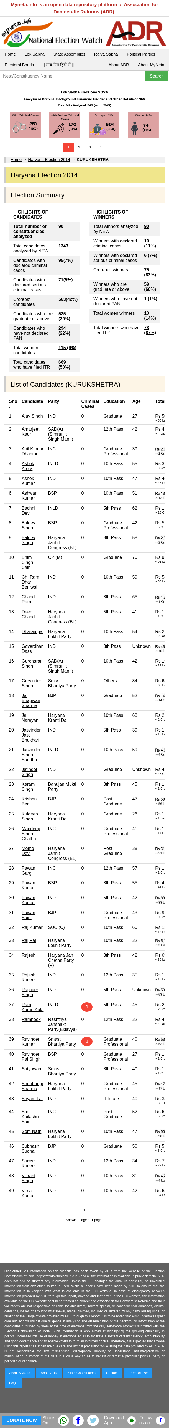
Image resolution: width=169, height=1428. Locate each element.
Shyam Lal (32, 1098)
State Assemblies (69, 54)
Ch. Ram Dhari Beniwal (30, 582)
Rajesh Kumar (28, 977)
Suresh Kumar (29, 1163)
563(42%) (68, 299)
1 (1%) (150, 298)
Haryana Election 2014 (49, 159)
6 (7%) (150, 255)
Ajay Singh (32, 416)
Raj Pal (29, 940)
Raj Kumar (32, 927)
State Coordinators (82, 1373)
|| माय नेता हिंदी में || (58, 64)
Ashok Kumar (28, 481)
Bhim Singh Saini (27, 562)
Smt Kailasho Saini (30, 1116)
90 (146, 226)
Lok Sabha (35, 54)
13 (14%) (150, 316)
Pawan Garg (28, 871)
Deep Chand (28, 614)
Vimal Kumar (28, 1193)
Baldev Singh (28, 525)
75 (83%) (150, 272)
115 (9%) (67, 347)
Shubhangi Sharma (32, 1086)
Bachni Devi (28, 510)
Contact (111, 1373)
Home (10, 54)
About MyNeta (151, 64)
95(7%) (65, 260)
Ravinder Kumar (30, 1042)
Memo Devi (28, 851)
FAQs (13, 1383)
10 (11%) (150, 243)
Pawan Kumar (28, 885)
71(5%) (65, 279)
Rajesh (28, 955)
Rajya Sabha (106, 54)
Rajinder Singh (30, 992)
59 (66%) (150, 287)
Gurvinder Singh (31, 683)
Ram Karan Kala (32, 1007)
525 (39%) (64, 316)
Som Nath (31, 1131)
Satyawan (31, 1069)
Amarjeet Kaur (30, 432)
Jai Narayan (30, 718)
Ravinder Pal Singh (31, 1057)
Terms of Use (138, 1373)
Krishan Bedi (29, 801)
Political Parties (141, 54)
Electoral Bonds (19, 64)
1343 (63, 246)
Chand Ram (28, 599)
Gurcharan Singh (32, 663)
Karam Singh (28, 787)
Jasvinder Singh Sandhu (31, 754)
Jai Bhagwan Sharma (31, 700)
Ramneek (31, 1019)
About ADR (119, 64)
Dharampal (32, 631)
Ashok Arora (28, 466)
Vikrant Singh (28, 1178)
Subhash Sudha (30, 1149)
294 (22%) (64, 331)
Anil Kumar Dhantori (32, 451)
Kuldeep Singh (30, 816)
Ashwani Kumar (30, 495)
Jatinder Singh (29, 772)
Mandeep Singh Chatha (31, 833)
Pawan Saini (28, 915)
